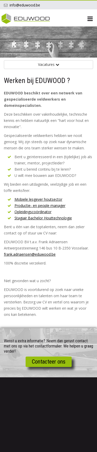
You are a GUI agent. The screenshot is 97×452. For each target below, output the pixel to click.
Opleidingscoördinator (32, 211)
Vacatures (48, 64)
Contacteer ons (48, 361)
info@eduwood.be (25, 5)
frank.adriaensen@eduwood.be (30, 254)
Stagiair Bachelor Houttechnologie (43, 217)
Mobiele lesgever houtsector (38, 199)
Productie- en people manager (39, 205)
